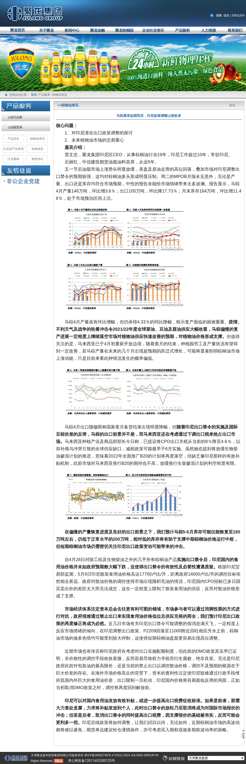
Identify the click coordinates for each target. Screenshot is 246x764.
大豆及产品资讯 (13, 149)
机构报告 (37, 149)
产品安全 (13, 138)
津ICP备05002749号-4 (99, 755)
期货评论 (37, 159)
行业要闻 (13, 159)
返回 (232, 105)
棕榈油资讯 (37, 138)
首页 (34, 95)
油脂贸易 (11, 127)
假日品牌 (11, 117)
